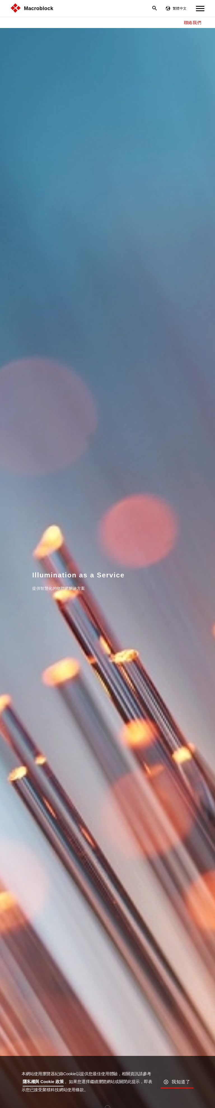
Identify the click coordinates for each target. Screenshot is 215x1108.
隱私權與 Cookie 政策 (43, 1081)
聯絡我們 (193, 22)
